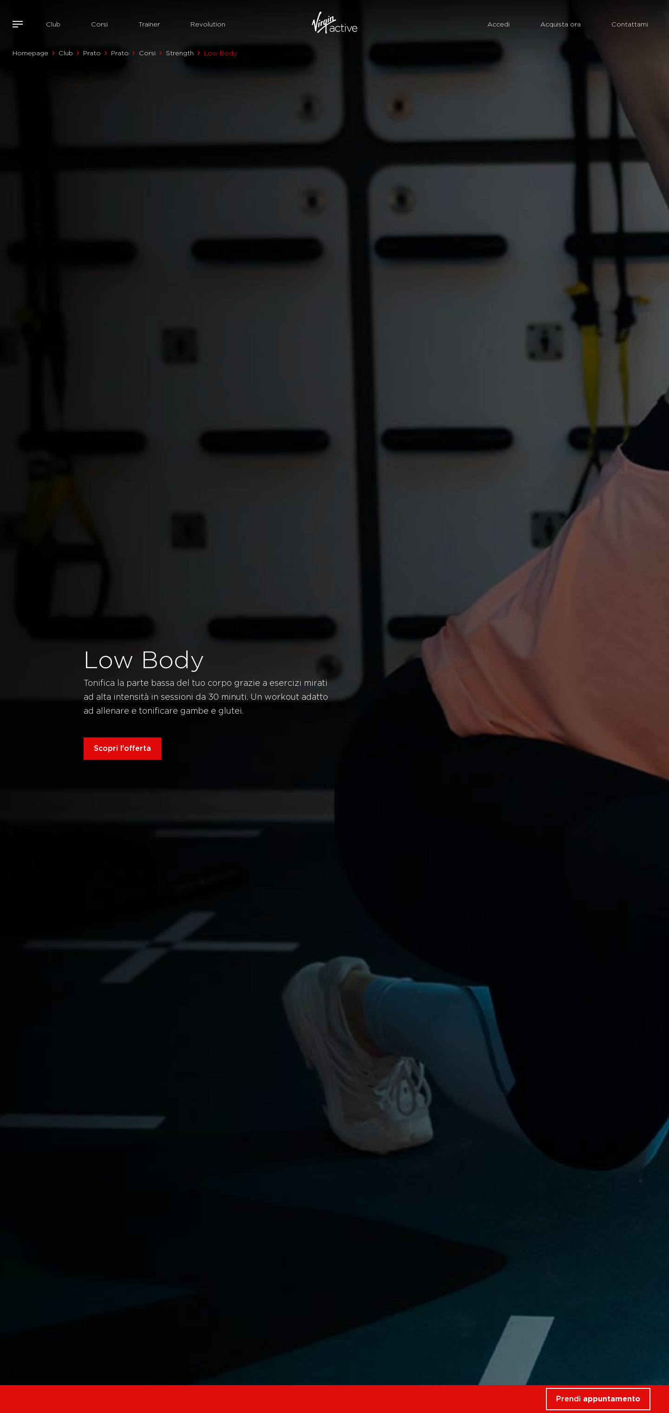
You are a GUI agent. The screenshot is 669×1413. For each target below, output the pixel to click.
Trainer (149, 24)
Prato (92, 53)
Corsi (99, 24)
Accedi (498, 24)
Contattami (629, 24)
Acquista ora (560, 24)
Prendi (598, 1398)
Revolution (207, 24)
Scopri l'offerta (122, 748)
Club (53, 24)
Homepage (30, 53)
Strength (180, 53)
